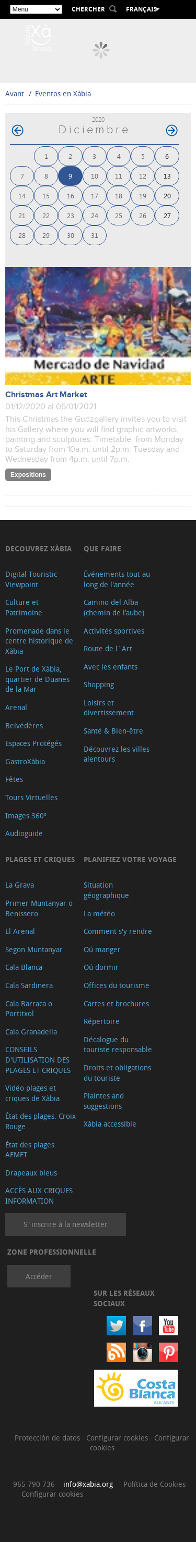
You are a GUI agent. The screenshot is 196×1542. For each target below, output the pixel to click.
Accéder (39, 1276)
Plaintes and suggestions (104, 1101)
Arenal (16, 707)
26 (142, 215)
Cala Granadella (31, 1032)
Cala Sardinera (29, 985)
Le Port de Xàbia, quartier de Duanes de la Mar (37, 679)
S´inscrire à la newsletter (66, 1224)
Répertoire (102, 1021)
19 (142, 195)
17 (94, 195)
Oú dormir (101, 967)
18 (118, 195)
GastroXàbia (25, 761)
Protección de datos (48, 1438)
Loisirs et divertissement (109, 708)
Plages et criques (40, 859)
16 (70, 195)
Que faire (102, 548)
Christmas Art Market (46, 395)
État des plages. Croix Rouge (40, 1121)
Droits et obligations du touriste (117, 1073)
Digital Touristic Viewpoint (31, 579)
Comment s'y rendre (118, 931)
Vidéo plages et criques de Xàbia (32, 1093)
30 (70, 235)
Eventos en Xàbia (63, 93)
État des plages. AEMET (30, 1150)
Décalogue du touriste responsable (118, 1044)
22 (46, 215)
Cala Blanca (23, 967)
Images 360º (26, 815)
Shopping (99, 684)
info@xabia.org (88, 1484)
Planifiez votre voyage (130, 859)
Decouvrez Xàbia (38, 548)
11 (118, 175)
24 (94, 215)
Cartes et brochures (116, 1003)
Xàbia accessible (110, 1124)
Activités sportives (114, 631)
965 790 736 (34, 1484)
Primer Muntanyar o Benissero (39, 908)
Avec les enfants (110, 667)
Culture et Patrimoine (23, 607)
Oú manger (102, 949)
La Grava (19, 885)
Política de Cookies (154, 1484)
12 (142, 175)
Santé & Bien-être (113, 731)
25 (118, 215)
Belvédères (24, 725)
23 (70, 215)
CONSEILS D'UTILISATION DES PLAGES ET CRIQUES (38, 1059)
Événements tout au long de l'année (117, 579)
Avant (14, 93)
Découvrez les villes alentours (116, 754)
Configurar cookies (118, 1438)
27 (167, 215)
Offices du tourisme (116, 985)
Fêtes (14, 779)
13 (167, 175)
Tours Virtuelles (31, 797)
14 (22, 195)
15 (46, 195)
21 (22, 215)
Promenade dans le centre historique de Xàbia (39, 641)
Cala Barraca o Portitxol (28, 1008)
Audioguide (24, 833)
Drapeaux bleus (31, 1173)
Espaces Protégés (33, 743)
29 (46, 235)
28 (22, 235)
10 (94, 175)
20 (167, 195)
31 (94, 235)
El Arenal (20, 931)
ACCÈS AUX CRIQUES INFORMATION (39, 1195)
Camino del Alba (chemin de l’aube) (114, 607)
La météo (99, 913)
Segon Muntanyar (34, 949)
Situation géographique (106, 890)
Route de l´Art (108, 648)
